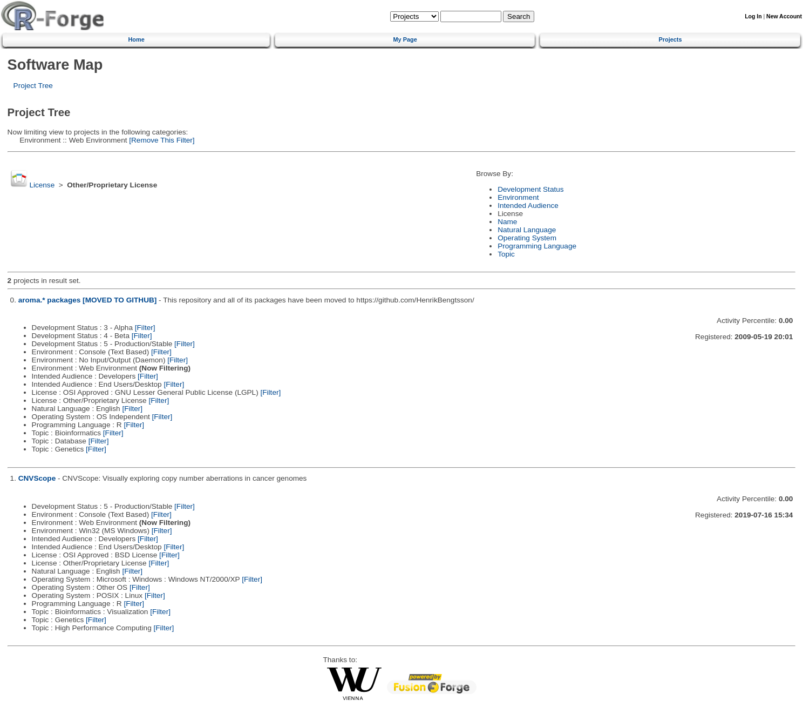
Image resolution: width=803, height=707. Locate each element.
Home (136, 39)
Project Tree (33, 86)
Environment (518, 197)
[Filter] (145, 328)
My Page (405, 39)
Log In (753, 16)
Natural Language (527, 230)
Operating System (527, 238)
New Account (784, 16)
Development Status (530, 189)
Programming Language (537, 246)
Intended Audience (528, 205)
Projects (670, 39)
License (42, 185)
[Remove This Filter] (160, 140)
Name (507, 222)
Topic (506, 254)
